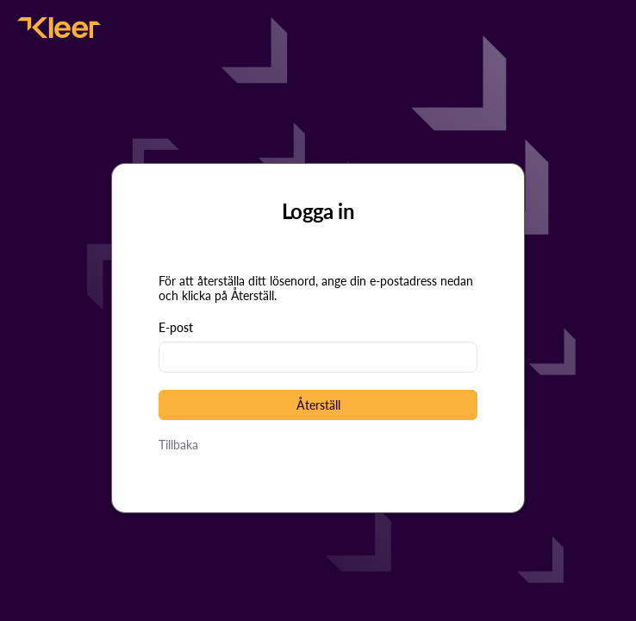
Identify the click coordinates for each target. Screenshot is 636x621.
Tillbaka (178, 444)
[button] (318, 405)
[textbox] (318, 357)
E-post (176, 327)
